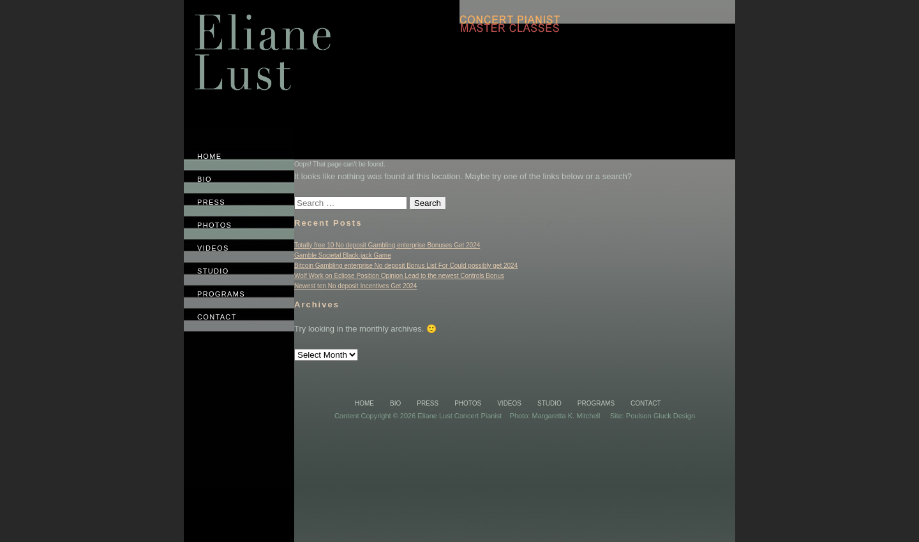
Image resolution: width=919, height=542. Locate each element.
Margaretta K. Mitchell (566, 416)
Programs (596, 403)
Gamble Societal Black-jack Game (342, 255)
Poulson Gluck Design (660, 416)
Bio (395, 403)
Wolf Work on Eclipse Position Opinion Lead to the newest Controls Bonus (399, 275)
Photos (467, 403)
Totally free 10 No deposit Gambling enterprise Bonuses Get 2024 (387, 245)
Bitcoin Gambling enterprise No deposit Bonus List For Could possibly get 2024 (406, 265)
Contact (646, 403)
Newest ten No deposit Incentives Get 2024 (355, 285)
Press (427, 403)
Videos (509, 403)
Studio (549, 403)
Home (364, 403)
